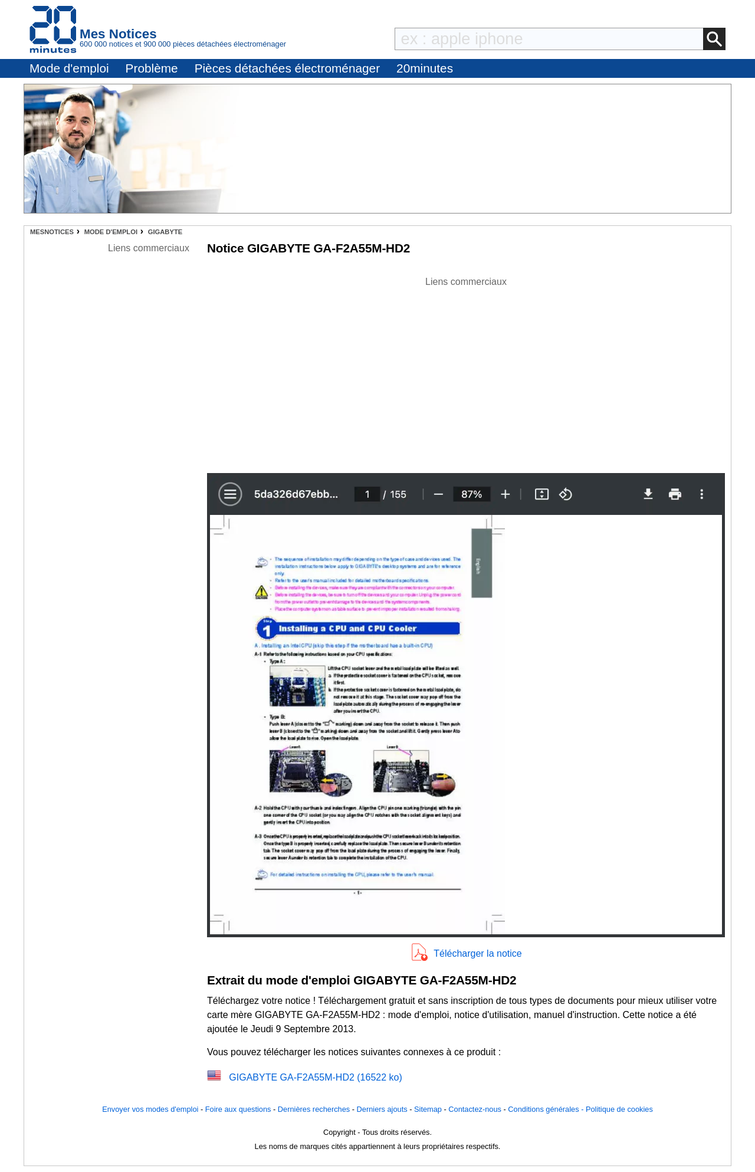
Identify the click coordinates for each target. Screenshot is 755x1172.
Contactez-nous (474, 1109)
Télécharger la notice (477, 953)
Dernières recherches (314, 1109)
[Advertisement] (466, 371)
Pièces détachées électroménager (287, 68)
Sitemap (428, 1109)
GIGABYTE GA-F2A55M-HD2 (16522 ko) (315, 1077)
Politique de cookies (619, 1109)
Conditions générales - (547, 1109)
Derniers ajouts (382, 1109)
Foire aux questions (238, 1109)
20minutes (424, 68)
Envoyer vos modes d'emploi (150, 1109)
